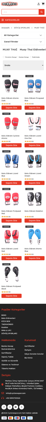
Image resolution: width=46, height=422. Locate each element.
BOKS (3, 315)
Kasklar (4, 327)
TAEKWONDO (7, 324)
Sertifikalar (6, 353)
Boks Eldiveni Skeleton (34, 211)
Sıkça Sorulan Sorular (34, 354)
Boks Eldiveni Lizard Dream (33, 174)
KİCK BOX (5, 321)
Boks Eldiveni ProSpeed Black (11, 287)
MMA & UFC (6, 330)
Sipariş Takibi (7, 357)
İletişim (28, 350)
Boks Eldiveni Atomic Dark (10, 99)
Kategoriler (10, 20)
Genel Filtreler (11, 41)
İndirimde (36, 57)
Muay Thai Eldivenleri (33, 49)
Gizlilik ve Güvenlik (9, 361)
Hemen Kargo (24, 57)
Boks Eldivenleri (8, 318)
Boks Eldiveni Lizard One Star (33, 137)
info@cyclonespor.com (16, 393)
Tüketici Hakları (8, 368)
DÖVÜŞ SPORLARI (22, 28)
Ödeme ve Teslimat (10, 365)
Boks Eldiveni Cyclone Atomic (10, 137)
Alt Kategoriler (11, 35)
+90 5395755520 (13, 398)
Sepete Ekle (11, 107)
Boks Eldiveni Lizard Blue (9, 174)
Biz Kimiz (29, 358)
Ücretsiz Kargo (11, 57)
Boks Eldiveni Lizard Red (9, 250)
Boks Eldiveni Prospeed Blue (34, 99)
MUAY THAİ (10, 49)
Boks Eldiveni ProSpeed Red (11, 212)
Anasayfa (5, 28)
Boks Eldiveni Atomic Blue (33, 250)
